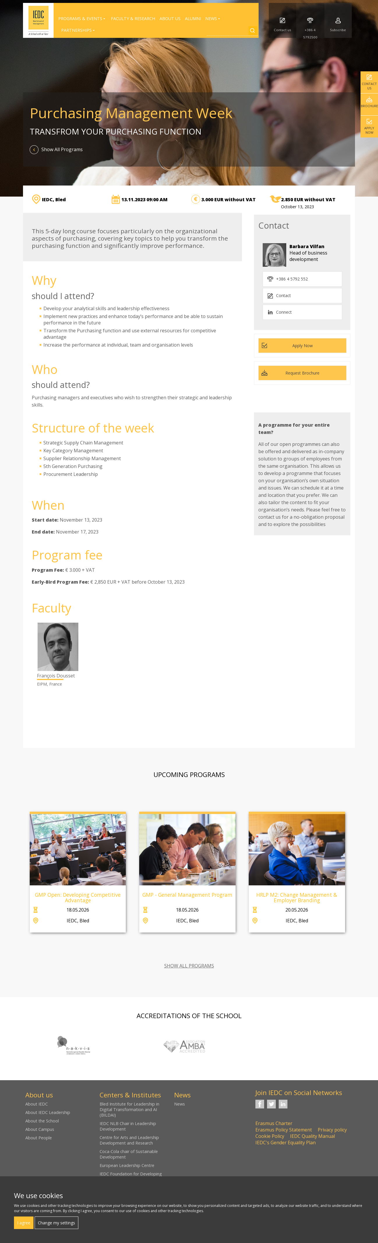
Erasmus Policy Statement (283, 1130)
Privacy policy (332, 1130)
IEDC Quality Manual (312, 1136)
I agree (23, 1223)
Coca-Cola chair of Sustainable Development (129, 1154)
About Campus (39, 1129)
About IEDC (36, 1104)
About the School (42, 1121)
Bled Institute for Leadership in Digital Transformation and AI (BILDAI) (129, 1109)
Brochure (369, 106)
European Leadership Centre (127, 1165)
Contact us (369, 86)
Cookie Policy (269, 1136)
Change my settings (56, 1223)
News (179, 1104)
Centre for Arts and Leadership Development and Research (129, 1140)
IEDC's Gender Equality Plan (285, 1142)
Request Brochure (302, 373)
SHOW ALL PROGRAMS (189, 966)
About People (38, 1137)
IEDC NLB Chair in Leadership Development (128, 1126)
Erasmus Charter (273, 1123)
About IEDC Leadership (47, 1112)
